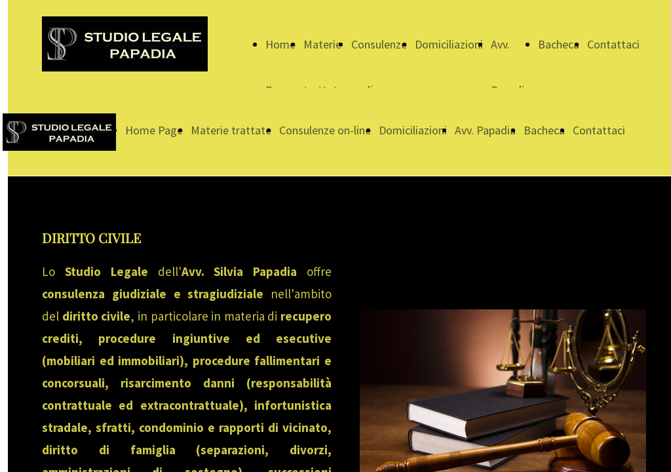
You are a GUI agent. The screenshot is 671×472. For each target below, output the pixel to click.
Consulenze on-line (325, 130)
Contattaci (613, 44)
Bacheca (558, 44)
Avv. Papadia (485, 130)
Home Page (154, 130)
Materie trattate (231, 130)
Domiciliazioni (449, 44)
